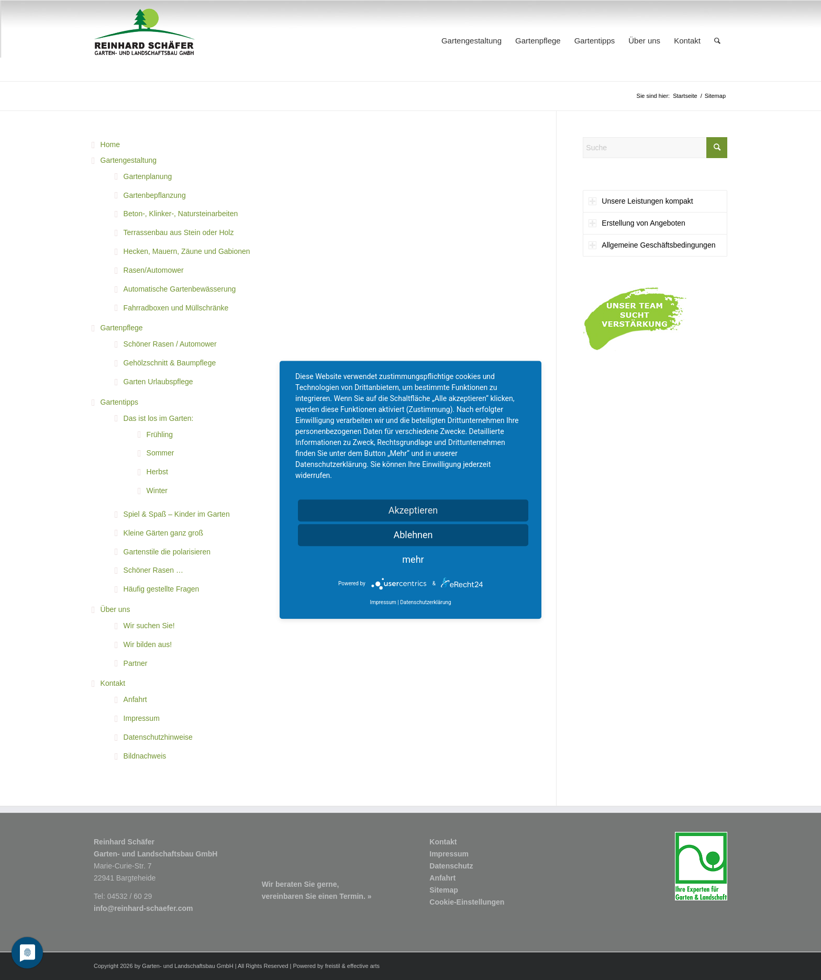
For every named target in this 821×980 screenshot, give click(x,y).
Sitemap (443, 890)
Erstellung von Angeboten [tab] (637, 223)
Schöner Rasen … (153, 570)
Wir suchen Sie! (149, 625)
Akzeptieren (413, 510)
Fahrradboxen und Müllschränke (176, 308)
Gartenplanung (148, 176)
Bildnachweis (145, 756)
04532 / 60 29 (129, 896)
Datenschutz (451, 866)
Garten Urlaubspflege (158, 381)
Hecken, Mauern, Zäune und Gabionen (187, 251)
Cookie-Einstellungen (466, 902)
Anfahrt (135, 699)
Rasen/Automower (154, 270)
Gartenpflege (122, 328)
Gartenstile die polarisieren (167, 552)
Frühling (160, 434)
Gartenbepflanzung (155, 195)
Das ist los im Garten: (159, 418)
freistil (332, 966)
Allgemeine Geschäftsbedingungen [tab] (652, 245)
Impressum (142, 718)
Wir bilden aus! (148, 644)
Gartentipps (119, 402)
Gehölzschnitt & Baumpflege (170, 363)
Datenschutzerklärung (425, 603)
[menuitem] (471, 41)
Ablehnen (412, 534)
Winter (157, 490)
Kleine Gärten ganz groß (164, 533)
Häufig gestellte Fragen (161, 589)
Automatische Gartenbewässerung (180, 289)
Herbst (157, 471)
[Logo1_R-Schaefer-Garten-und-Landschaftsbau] (144, 41)
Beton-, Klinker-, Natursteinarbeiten (181, 213)
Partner (136, 663)
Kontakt (113, 683)
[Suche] (717, 41)
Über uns (115, 609)
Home (110, 144)
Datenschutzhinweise (158, 737)
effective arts (363, 966)
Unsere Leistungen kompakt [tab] (641, 201)
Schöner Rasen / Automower (170, 344)
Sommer (160, 453)
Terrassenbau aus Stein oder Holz (179, 232)
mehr (413, 559)
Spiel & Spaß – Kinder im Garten (177, 514)
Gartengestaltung (129, 160)
